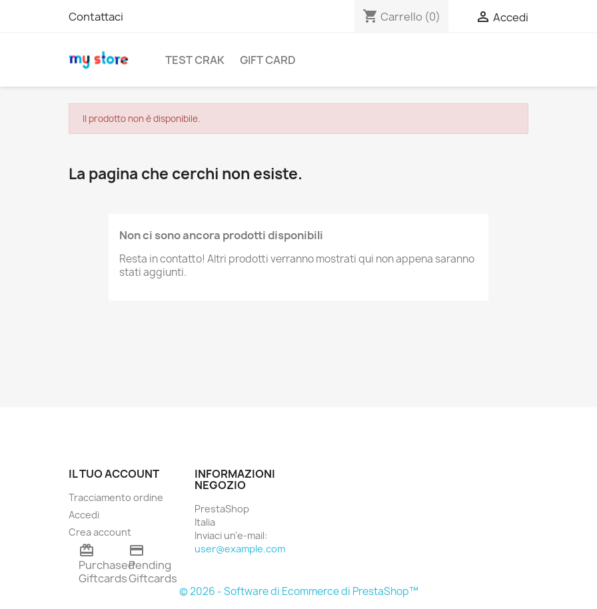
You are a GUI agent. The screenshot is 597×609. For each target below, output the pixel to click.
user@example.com (240, 548)
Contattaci (96, 16)
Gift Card (268, 60)
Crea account (100, 532)
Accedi (84, 514)
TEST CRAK (195, 60)
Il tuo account (114, 473)
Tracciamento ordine (116, 497)
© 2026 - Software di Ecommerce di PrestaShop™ (298, 591)
